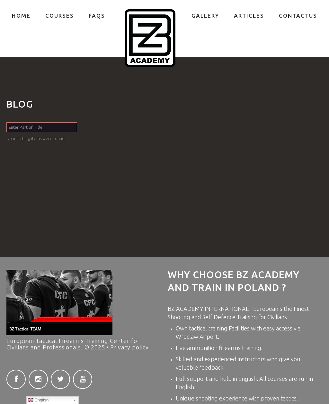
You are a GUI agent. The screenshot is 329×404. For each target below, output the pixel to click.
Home (21, 16)
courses (278, 378)
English (38, 400)
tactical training (209, 328)
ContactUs (298, 16)
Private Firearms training (150, 38)
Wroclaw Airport (197, 336)
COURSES (59, 16)
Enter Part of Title (6, 122)
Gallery (205, 16)
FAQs (97, 16)
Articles (249, 16)
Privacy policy (129, 347)
